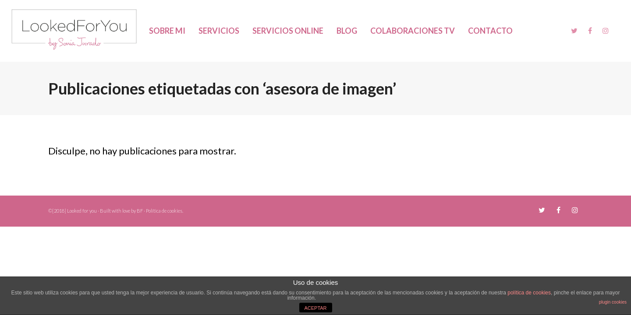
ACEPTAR (315, 308)
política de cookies (529, 293)
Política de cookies (164, 211)
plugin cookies (613, 302)
